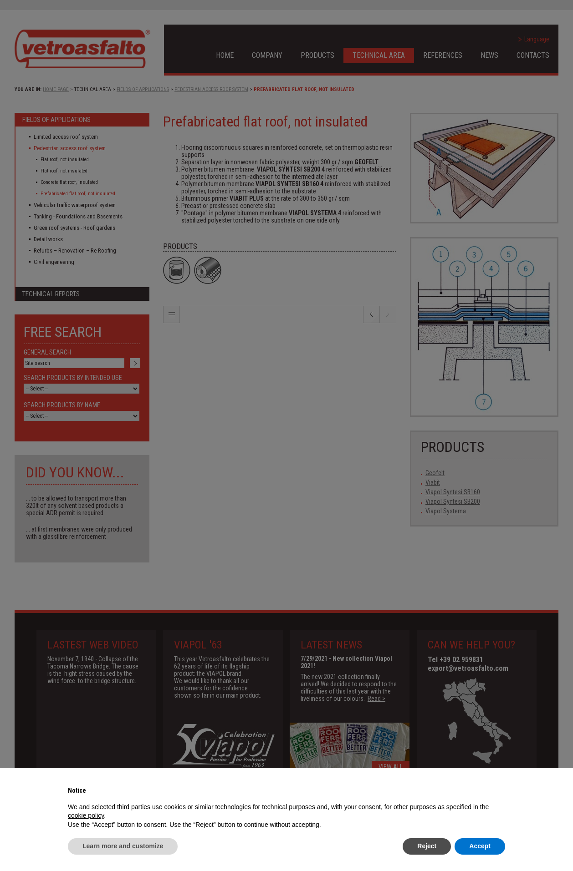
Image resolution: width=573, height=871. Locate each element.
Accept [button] (480, 846)
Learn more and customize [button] (122, 846)
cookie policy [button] (86, 815)
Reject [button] (426, 846)
